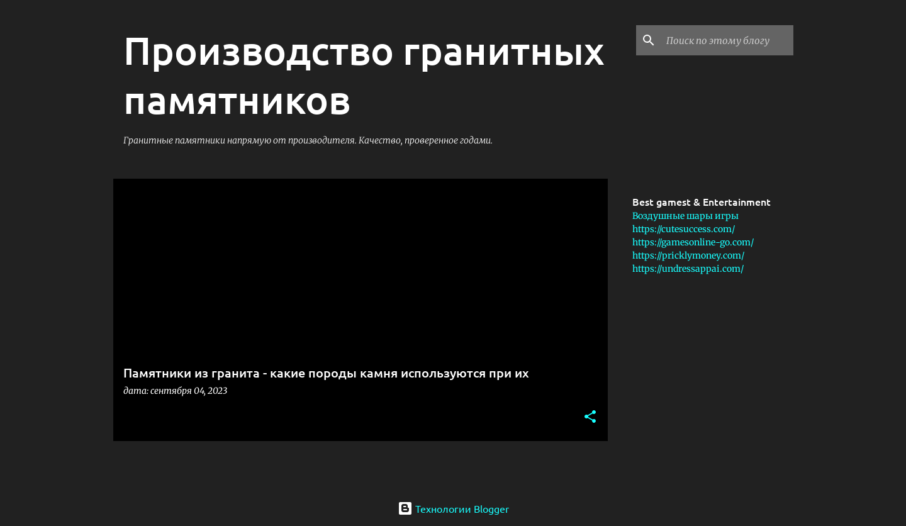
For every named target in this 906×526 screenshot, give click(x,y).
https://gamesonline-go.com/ (693, 242)
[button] (590, 417)
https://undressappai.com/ (688, 268)
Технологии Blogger (453, 508)
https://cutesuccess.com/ (683, 229)
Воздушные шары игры (685, 215)
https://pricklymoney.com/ (688, 255)
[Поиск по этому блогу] (727, 40)
